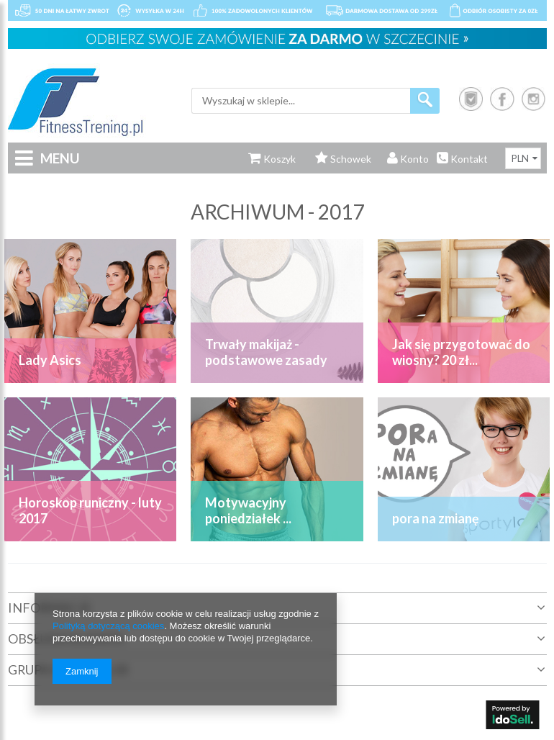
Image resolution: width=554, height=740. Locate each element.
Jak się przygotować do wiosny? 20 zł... (461, 352)
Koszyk (272, 159)
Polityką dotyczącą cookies (108, 626)
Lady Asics (50, 360)
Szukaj (425, 101)
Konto (408, 159)
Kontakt (462, 159)
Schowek (343, 159)
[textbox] (300, 101)
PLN (520, 158)
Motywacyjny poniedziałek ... (248, 510)
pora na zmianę (435, 518)
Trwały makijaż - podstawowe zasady (266, 352)
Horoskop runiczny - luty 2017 (90, 510)
